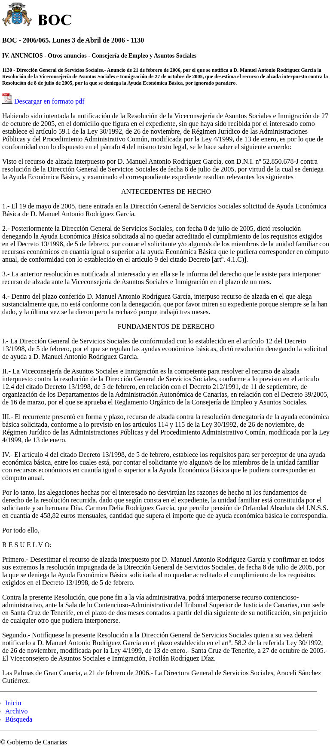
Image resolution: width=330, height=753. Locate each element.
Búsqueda (18, 719)
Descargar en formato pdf (49, 101)
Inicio (13, 703)
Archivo (16, 711)
